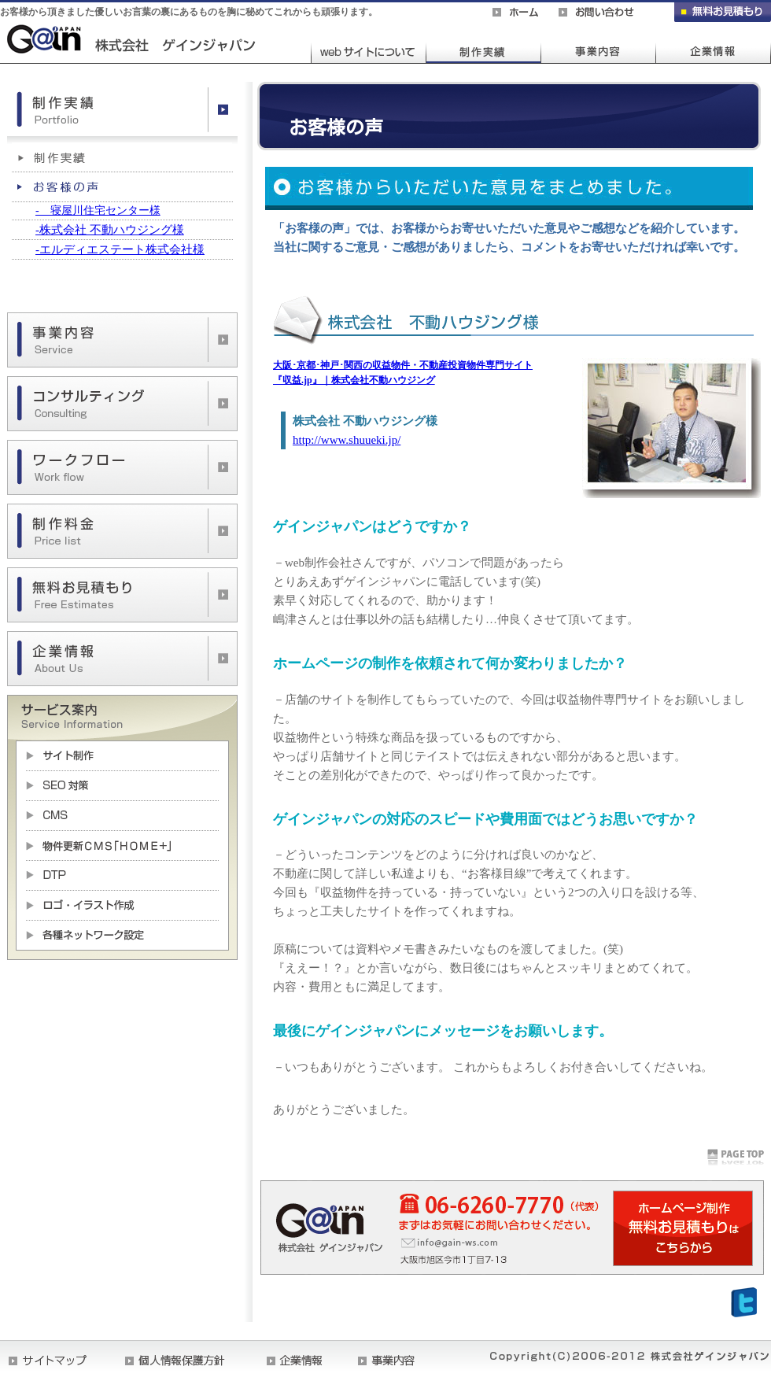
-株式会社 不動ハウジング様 (109, 229)
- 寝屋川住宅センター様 (97, 210)
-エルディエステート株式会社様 (120, 249)
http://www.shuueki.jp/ (346, 440)
